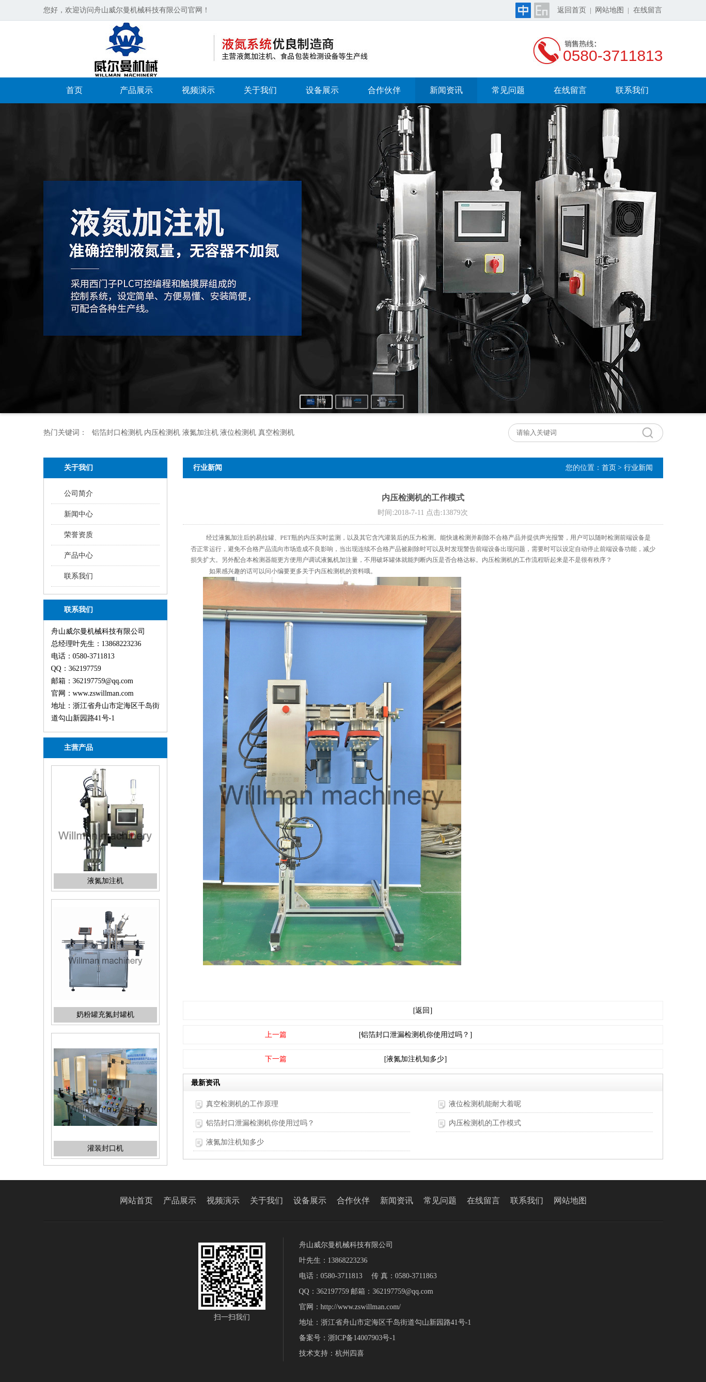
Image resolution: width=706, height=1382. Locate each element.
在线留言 (647, 10)
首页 (74, 90)
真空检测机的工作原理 (242, 1104)
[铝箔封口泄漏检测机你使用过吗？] (415, 1035)
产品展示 (136, 90)
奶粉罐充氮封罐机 (105, 1014)
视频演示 (198, 90)
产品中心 (78, 555)
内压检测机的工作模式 (485, 1123)
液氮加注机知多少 (235, 1142)
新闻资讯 (446, 90)
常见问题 (508, 90)
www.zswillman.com (103, 693)
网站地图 (609, 10)
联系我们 (632, 90)
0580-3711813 (613, 55)
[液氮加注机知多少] (415, 1059)
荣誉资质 (78, 535)
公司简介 (78, 493)
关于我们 (260, 90)
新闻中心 (78, 514)
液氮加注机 (105, 881)
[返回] (422, 1010)
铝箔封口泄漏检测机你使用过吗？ (260, 1123)
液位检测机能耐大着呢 (485, 1104)
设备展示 (322, 90)
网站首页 (136, 1200)
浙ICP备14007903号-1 (362, 1338)
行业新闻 (638, 468)
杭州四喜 (349, 1353)
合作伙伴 (384, 90)
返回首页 (571, 10)
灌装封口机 (105, 1148)
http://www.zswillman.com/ (361, 1307)
